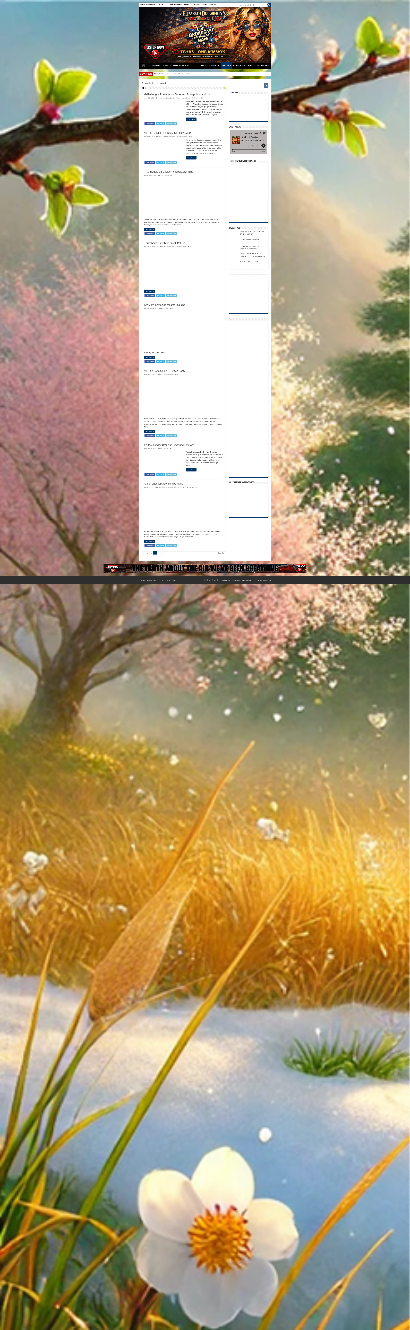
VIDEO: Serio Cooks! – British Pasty (164, 819)
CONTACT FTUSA (209, 5)
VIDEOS (202, 66)
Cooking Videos (175, 98)
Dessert (183, 98)
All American (162, 98)
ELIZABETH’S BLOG (174, 5)
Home (145, 83)
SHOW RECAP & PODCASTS (184, 66)
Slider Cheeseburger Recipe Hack (163, 1081)
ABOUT (161, 5)
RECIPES (225, 66)
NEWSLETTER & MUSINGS (258, 66)
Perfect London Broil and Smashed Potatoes (169, 1042)
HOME (143, 65)
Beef (167, 98)
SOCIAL (166, 66)
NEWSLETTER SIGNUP (192, 5)
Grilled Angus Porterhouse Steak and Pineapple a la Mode (177, 94)
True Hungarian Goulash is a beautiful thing (168, 171)
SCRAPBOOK (214, 66)
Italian (166, 607)
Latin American (177, 136)
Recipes (152, 83)
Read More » (191, 119)
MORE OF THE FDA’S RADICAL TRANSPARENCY (172, 74)
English (178, 396)
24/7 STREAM (153, 66)
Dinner (188, 98)
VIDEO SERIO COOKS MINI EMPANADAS (168, 133)
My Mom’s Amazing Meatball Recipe (164, 603)
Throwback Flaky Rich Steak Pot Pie (164, 392)
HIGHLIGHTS (238, 66)
